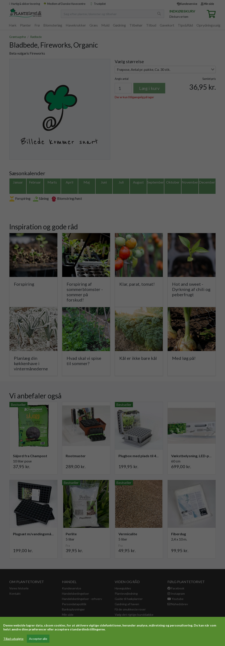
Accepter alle (38, 639)
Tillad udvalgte (13, 639)
